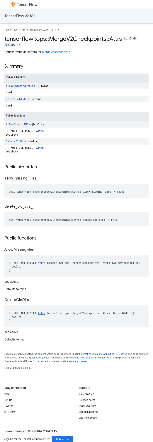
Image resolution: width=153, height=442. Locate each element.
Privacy (20, 431)
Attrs (40, 131)
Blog (7, 394)
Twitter (8, 405)
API (23, 29)
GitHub (8, 399)
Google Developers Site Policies (88, 357)
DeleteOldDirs (16, 141)
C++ (57, 29)
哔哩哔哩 (9, 411)
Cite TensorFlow (88, 417)
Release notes (87, 399)
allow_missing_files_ (21, 86)
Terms (8, 431)
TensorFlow (10, 29)
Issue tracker (86, 394)
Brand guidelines (88, 411)
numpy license (78, 361)
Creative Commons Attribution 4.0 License (104, 354)
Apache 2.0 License (38, 357)
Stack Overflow (87, 405)
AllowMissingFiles (19, 124)
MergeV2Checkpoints (56, 52)
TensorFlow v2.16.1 (19, 16)
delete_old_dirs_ (18, 99)
